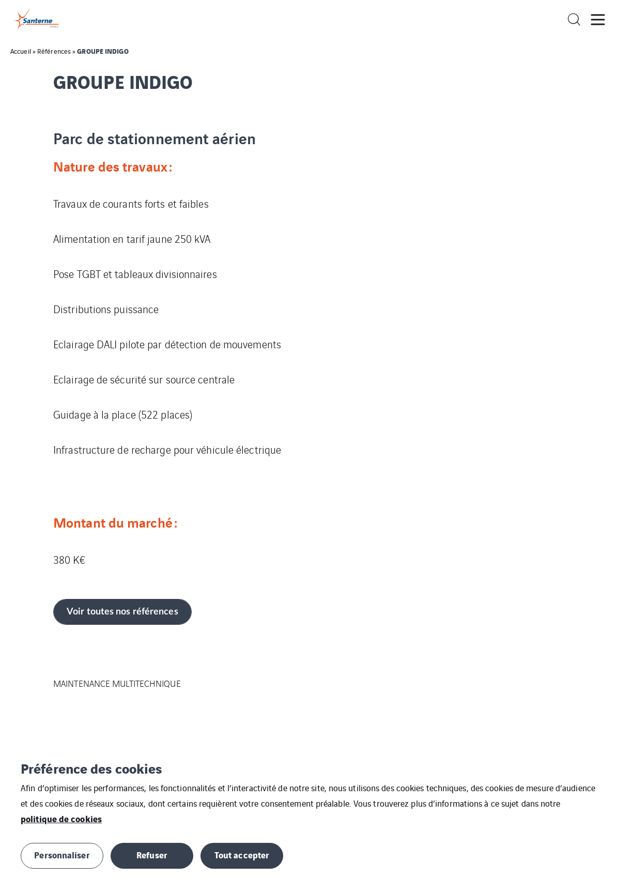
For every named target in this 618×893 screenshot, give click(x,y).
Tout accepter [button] (241, 854)
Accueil (20, 51)
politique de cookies (61, 818)
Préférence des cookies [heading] (91, 768)
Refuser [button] (151, 854)
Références (54, 51)
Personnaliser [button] (61, 854)
